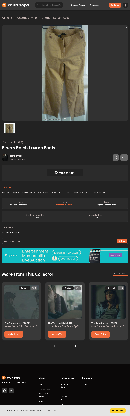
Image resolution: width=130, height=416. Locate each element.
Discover (94, 5)
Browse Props (77, 5)
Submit (122, 241)
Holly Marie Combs (64, 205)
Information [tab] (7, 187)
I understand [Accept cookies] (118, 410)
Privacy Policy (66, 392)
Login (115, 5)
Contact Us (86, 384)
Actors (41, 401)
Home (41, 384)
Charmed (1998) (12, 142)
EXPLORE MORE (120, 273)
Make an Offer (65, 172)
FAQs (63, 404)
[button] (65, 118)
